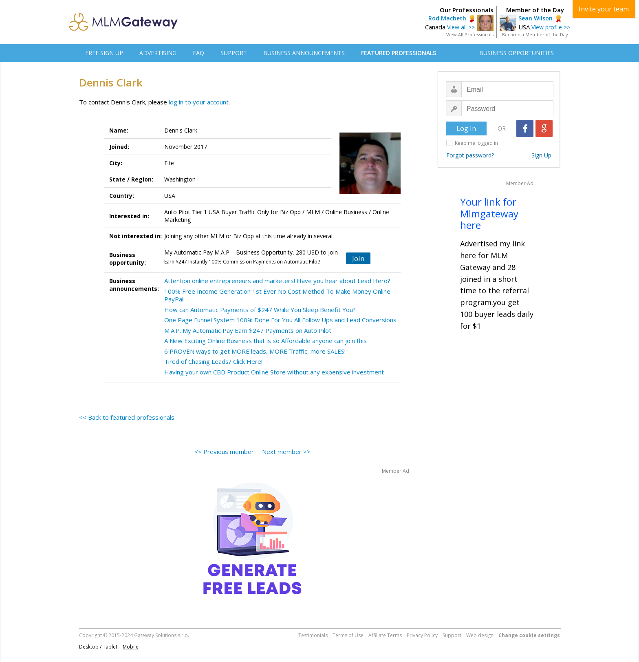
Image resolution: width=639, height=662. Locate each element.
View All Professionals (470, 34)
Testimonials (313, 635)
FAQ (198, 53)
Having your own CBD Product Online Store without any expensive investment (274, 372)
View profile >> (550, 27)
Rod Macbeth (447, 18)
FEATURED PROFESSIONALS (398, 53)
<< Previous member (224, 451)
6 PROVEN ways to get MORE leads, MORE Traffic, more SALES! (255, 351)
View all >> (461, 27)
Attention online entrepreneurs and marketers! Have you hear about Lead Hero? (277, 281)
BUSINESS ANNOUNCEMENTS (304, 53)
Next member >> (286, 451)
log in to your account (199, 102)
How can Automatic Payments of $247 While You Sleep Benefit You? (260, 310)
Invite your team (604, 8)
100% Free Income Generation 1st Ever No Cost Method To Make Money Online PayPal (277, 295)
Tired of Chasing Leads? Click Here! (213, 361)
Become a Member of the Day (535, 34)
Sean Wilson (535, 18)
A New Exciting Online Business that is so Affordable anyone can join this (265, 341)
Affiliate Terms (385, 635)
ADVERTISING (157, 53)
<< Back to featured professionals (126, 417)
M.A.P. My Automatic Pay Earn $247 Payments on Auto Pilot (247, 330)
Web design (480, 635)
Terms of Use (348, 635)
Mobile (131, 646)
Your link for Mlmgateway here (489, 213)
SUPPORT (233, 53)
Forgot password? (470, 155)
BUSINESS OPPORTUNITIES (516, 53)
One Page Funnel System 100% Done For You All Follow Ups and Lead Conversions (280, 320)
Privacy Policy (422, 635)
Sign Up (541, 155)
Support (452, 635)
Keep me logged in (476, 142)
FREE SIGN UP (104, 53)
